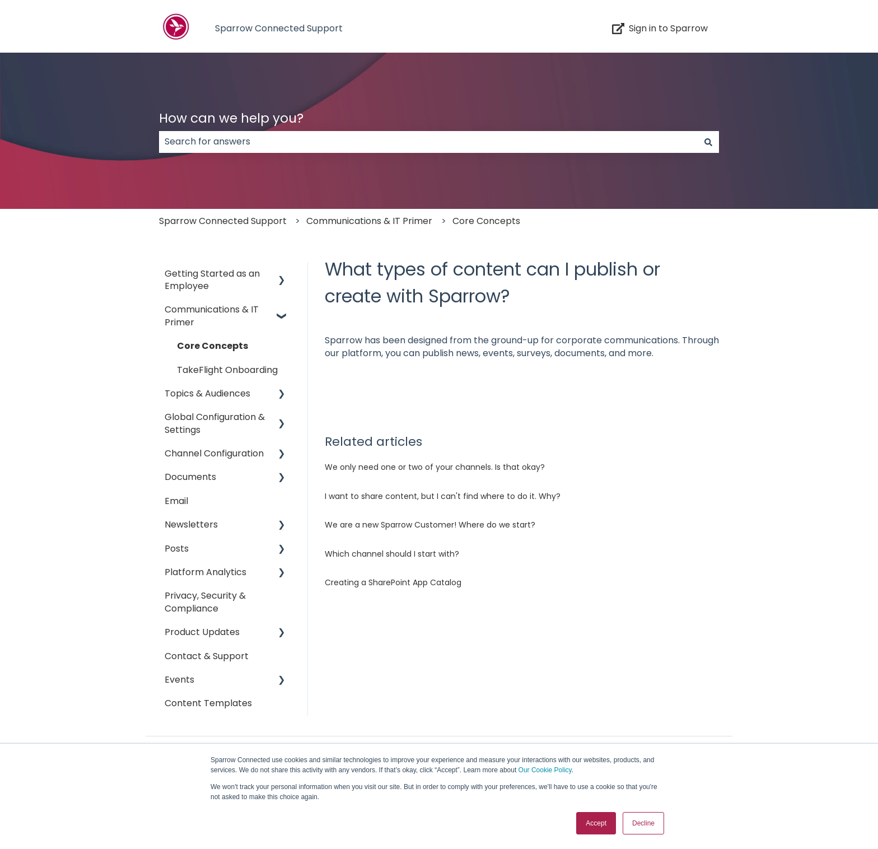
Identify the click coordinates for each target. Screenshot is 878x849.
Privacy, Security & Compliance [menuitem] (205, 601)
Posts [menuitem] (177, 548)
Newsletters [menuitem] (191, 524)
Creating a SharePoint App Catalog (393, 582)
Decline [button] (643, 823)
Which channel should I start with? (392, 553)
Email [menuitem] (176, 501)
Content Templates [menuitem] (208, 703)
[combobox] (428, 141)
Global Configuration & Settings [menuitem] (215, 423)
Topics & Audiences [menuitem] (207, 393)
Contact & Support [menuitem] (207, 656)
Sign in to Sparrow (660, 28)
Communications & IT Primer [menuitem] (212, 315)
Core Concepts (486, 220)
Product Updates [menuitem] (202, 632)
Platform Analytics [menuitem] (205, 572)
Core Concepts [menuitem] (212, 345)
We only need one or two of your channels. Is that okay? (435, 467)
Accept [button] (596, 823)
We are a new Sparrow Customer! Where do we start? (430, 524)
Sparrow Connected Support (279, 28)
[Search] (708, 141)
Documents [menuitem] (190, 476)
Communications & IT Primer (369, 220)
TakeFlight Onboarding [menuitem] (227, 369)
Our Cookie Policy (545, 770)
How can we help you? (231, 118)
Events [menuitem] (179, 679)
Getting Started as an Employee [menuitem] (212, 279)
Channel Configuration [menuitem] (214, 453)
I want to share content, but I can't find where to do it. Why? (443, 496)
